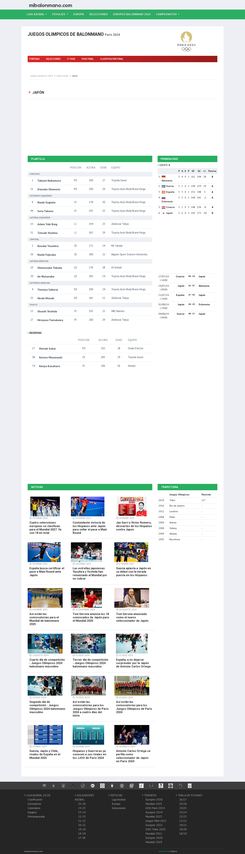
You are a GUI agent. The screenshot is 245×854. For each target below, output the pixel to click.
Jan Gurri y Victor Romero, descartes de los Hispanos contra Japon (134, 526)
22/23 (183, 816)
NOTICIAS (115, 795)
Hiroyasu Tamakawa (50, 320)
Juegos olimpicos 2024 (41, 75)
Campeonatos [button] (166, 14)
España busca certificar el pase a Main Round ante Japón (46, 572)
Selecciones (99, 14)
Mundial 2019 (154, 842)
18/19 (183, 833)
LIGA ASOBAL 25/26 (37, 795)
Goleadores (34, 803)
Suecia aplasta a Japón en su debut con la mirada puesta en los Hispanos (133, 572)
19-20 (82, 829)
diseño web (165, 851)
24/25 (183, 808)
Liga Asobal (119, 799)
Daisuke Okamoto (48, 189)
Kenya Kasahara (49, 366)
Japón (169, 213)
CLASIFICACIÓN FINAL (111, 58)
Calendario (34, 808)
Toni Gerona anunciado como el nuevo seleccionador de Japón (132, 617)
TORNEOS (149, 795)
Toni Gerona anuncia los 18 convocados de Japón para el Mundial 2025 (91, 617)
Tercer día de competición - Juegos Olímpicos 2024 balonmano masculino (90, 663)
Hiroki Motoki (45, 298)
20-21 (82, 825)
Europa (80, 14)
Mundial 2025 (154, 803)
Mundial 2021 (154, 833)
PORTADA (34, 58)
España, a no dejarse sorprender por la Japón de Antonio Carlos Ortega (133, 663)
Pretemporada (36, 816)
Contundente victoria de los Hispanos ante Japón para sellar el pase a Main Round (90, 528)
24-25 (82, 808)
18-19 (82, 833)
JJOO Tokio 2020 (155, 829)
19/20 (183, 829)
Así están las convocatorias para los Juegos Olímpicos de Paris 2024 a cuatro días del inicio (91, 708)
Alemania (167, 180)
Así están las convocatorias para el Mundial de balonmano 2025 (44, 619)
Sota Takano (45, 211)
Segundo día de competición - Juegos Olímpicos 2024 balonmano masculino (47, 707)
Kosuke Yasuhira (48, 246)
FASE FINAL (88, 58)
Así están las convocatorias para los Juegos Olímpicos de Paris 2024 (134, 707)
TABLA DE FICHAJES (189, 795)
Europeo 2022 (154, 825)
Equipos (32, 812)
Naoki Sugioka (46, 202)
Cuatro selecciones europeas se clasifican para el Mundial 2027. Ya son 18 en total (45, 528)
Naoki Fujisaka (46, 254)
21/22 (183, 820)
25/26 (183, 803)
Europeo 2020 (154, 837)
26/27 (183, 799)
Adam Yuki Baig (47, 224)
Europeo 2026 (154, 799)
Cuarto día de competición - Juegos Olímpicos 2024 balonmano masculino (47, 663)
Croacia (170, 207)
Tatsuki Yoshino (47, 233)
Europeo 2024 (154, 812)
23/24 (183, 812)
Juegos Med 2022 (156, 820)
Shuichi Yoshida (47, 311)
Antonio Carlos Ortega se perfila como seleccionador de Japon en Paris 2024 (133, 756)
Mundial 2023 (154, 816)
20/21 (183, 825)
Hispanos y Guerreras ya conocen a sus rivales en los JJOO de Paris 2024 (89, 754)
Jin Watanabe (45, 276)
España (170, 191)
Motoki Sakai (47, 348)
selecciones (62, 75)
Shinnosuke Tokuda (49, 267)
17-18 (81, 837)
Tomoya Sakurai (47, 289)
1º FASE (71, 58)
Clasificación (35, 799)
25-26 (82, 803)
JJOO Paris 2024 (155, 808)
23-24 (82, 812)
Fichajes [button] (59, 14)
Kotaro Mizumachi (50, 357)
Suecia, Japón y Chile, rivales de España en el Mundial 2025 (44, 754)
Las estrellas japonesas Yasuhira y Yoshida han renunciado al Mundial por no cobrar (90, 573)
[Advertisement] (122, 127)
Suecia (170, 186)
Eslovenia (167, 201)
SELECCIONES (53, 58)
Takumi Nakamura (49, 180)
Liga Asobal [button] (36, 14)
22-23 (82, 816)
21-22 (82, 820)
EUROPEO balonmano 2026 (133, 14)
